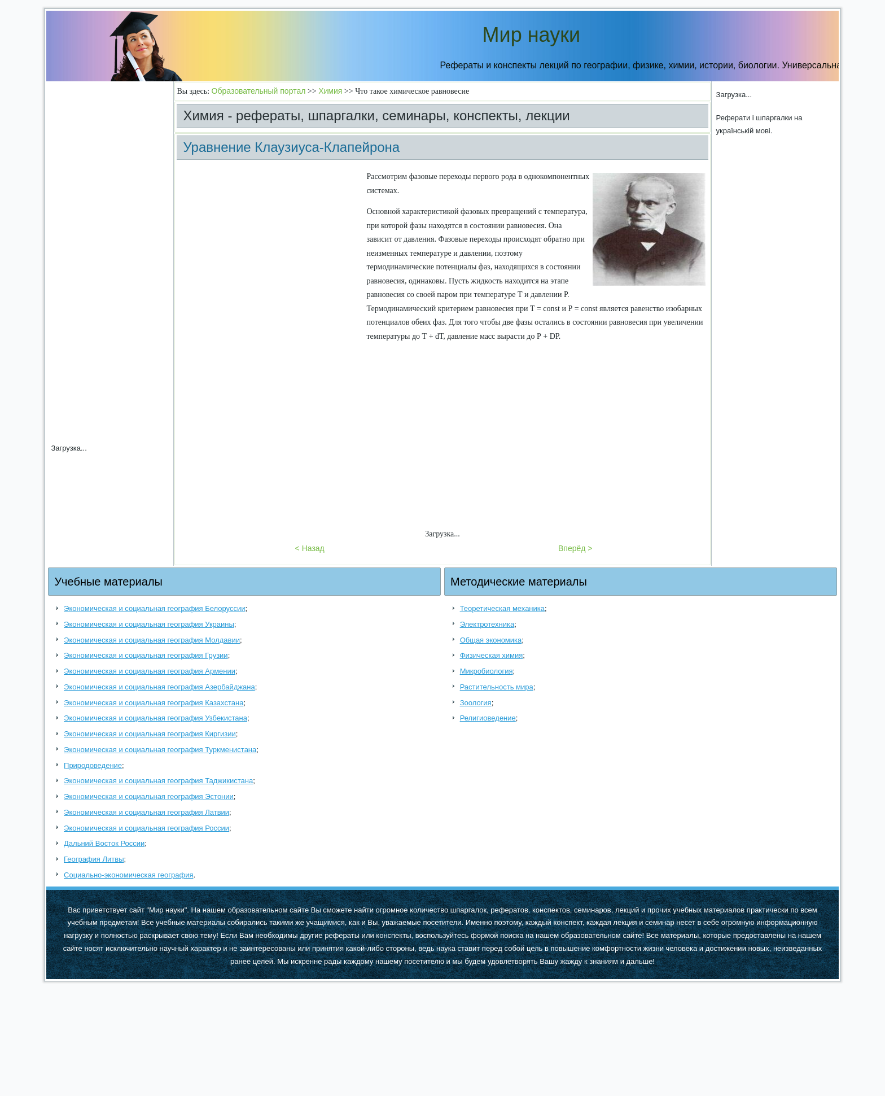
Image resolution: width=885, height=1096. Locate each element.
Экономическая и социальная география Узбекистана (155, 718)
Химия (330, 90)
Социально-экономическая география (128, 875)
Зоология (476, 702)
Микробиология (486, 671)
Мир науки (531, 34)
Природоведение (93, 765)
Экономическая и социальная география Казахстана (153, 702)
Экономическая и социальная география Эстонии (149, 796)
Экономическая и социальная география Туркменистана (160, 749)
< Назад (310, 548)
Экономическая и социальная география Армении (149, 671)
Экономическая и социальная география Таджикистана (158, 780)
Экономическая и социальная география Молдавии (152, 640)
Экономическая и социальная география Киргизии (150, 734)
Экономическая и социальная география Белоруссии (154, 608)
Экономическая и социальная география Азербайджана (159, 687)
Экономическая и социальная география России (146, 828)
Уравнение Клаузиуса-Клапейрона (291, 147)
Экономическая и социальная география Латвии (146, 812)
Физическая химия (491, 655)
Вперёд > (575, 548)
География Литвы (94, 859)
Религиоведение (488, 718)
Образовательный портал (259, 90)
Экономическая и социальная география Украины (149, 624)
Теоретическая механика (502, 608)
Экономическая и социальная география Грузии (146, 655)
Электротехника (487, 624)
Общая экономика (491, 640)
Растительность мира (496, 687)
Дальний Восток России (104, 843)
